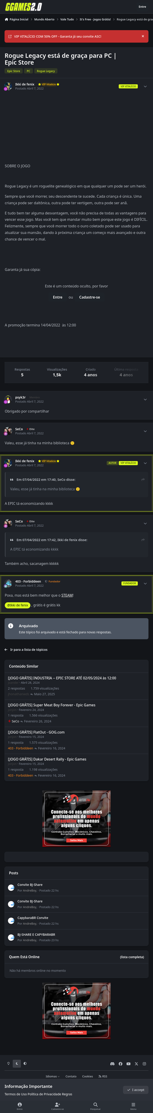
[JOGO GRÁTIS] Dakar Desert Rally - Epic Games (47, 759)
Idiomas (53, 1076)
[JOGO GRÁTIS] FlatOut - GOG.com (36, 732)
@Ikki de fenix (17, 605)
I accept (135, 1090)
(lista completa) (132, 957)
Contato (71, 1076)
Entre (57, 297)
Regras (67, 1094)
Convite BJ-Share (29, 884)
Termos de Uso (16, 1094)
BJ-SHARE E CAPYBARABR (36, 934)
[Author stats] (145, 86)
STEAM (67, 595)
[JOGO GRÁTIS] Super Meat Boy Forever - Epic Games (51, 705)
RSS (103, 1076)
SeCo (19, 429)
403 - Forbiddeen (28, 581)
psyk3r (20, 397)
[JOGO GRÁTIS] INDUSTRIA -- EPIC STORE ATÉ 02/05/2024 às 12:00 (62, 678)
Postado (49, 890)
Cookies (87, 1076)
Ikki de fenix (24, 84)
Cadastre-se (89, 297)
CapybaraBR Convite (32, 918)
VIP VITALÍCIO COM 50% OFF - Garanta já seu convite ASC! (54, 36)
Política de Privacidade (44, 1094)
